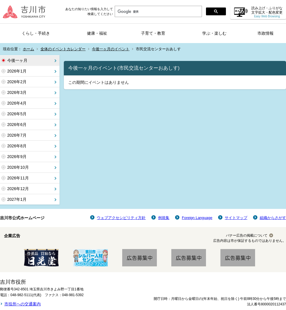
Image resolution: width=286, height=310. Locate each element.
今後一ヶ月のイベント (110, 49)
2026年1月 (17, 71)
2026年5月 (17, 114)
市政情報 (265, 33)
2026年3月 (17, 92)
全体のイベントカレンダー (63, 49)
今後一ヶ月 (17, 60)
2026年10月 (18, 167)
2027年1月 (17, 199)
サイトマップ (236, 218)
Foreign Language (197, 218)
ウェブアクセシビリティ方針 (121, 218)
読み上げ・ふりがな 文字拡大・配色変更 (267, 12)
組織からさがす (273, 218)
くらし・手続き (36, 33)
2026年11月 (18, 178)
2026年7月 (17, 135)
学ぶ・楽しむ (214, 33)
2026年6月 (17, 124)
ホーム (28, 49)
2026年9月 (17, 156)
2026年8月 (17, 146)
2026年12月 (18, 188)
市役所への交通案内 (22, 304)
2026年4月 (17, 103)
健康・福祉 (97, 33)
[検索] (158, 11)
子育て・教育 (153, 33)
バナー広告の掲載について (247, 235)
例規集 (163, 218)
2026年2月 (17, 81)
